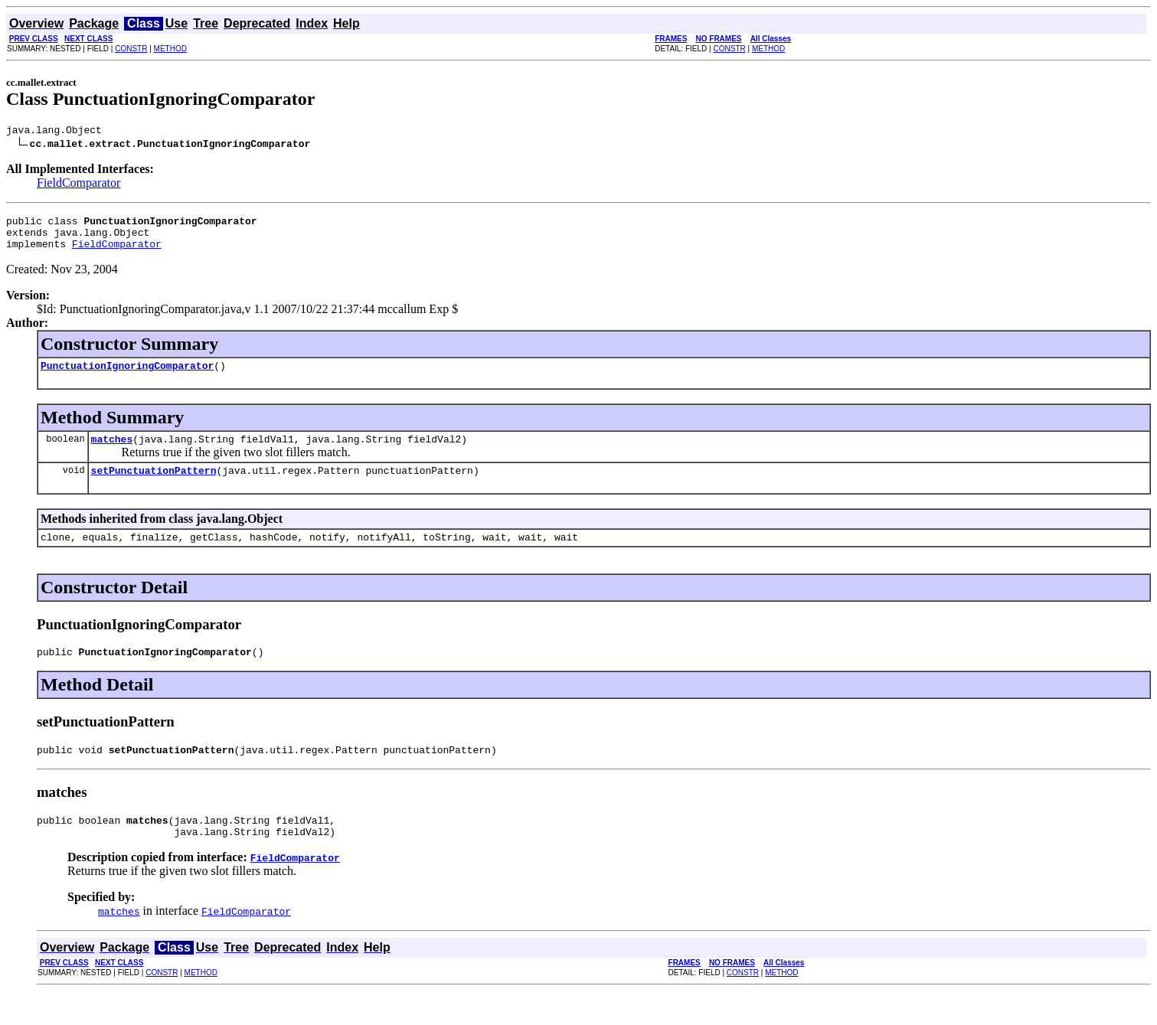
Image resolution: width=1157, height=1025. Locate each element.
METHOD (170, 48)
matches (112, 452)
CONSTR (131, 48)
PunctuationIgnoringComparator (127, 377)
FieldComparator (78, 184)
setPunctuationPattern (154, 486)
